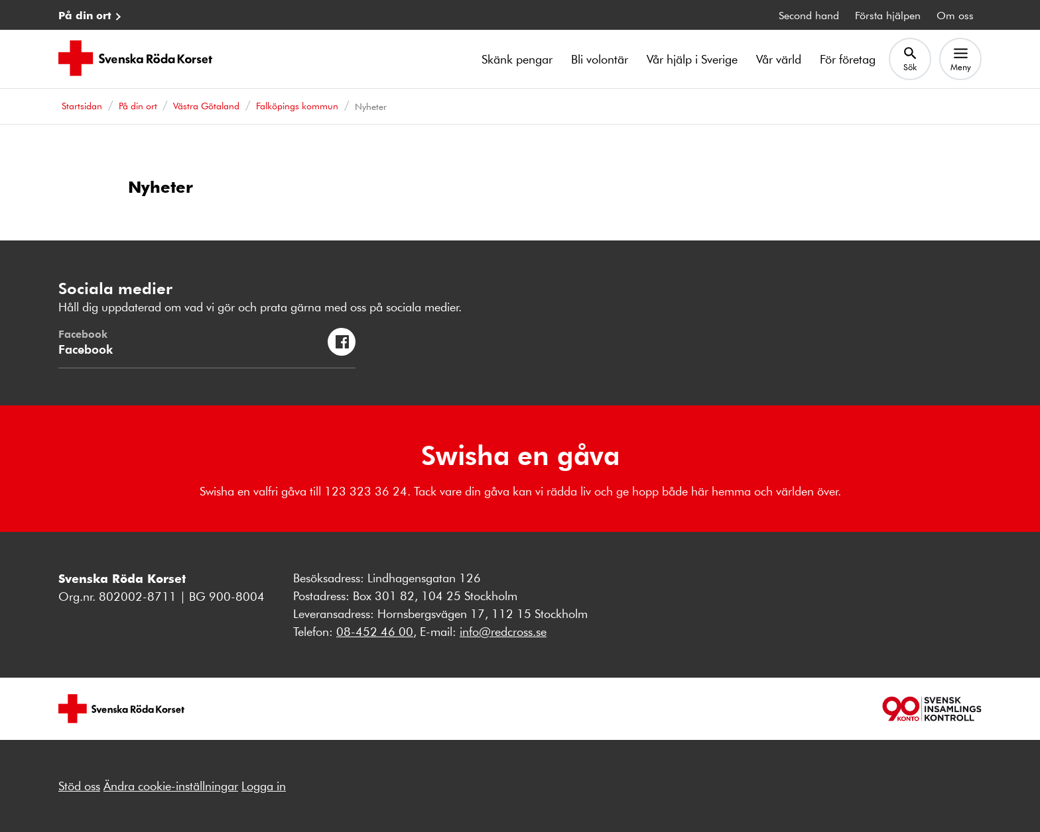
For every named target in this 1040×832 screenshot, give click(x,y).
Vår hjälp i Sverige (692, 59)
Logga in (263, 786)
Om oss (955, 15)
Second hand (809, 15)
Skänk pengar (517, 59)
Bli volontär (599, 59)
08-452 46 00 (374, 631)
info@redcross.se (503, 631)
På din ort (84, 15)
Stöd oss (79, 786)
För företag (848, 59)
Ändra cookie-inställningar (170, 786)
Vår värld (778, 59)
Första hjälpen (888, 15)
